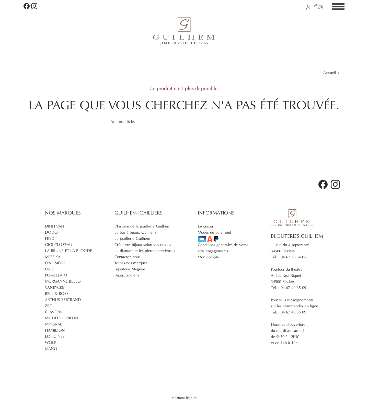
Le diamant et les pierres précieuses (144, 250)
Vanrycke (54, 287)
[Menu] (338, 7)
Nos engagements (213, 251)
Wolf (50, 342)
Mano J (52, 348)
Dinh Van (54, 226)
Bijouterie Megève (129, 269)
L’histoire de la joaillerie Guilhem (142, 226)
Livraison (205, 226)
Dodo (51, 232)
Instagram (34, 6)
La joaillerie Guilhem (132, 238)
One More (55, 263)
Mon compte (208, 257)
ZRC (48, 306)
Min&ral (53, 324)
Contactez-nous (127, 257)
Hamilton (55, 330)
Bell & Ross (56, 293)
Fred (49, 238)
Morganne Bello (63, 281)
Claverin (54, 312)
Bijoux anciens (126, 275)
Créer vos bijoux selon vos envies (142, 244)
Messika (52, 257)
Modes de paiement (214, 236)
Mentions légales (184, 398)
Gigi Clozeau (58, 244)
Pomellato (56, 275)
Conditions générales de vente (223, 245)
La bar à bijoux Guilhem (135, 232)
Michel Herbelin (61, 318)
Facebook (27, 6)
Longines (55, 336)
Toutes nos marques (130, 263)
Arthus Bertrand (63, 299)
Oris (49, 269)
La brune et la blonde (68, 250)
